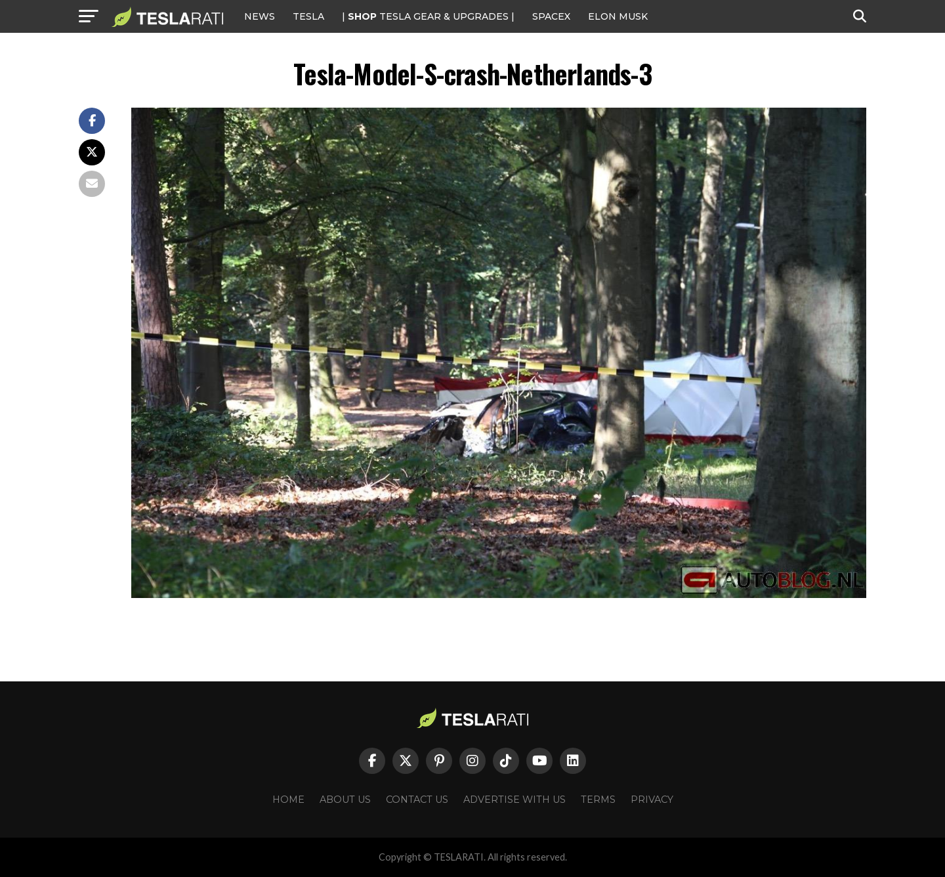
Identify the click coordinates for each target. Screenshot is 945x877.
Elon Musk (618, 16)
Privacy (652, 799)
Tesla (308, 16)
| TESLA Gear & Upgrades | (428, 16)
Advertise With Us (514, 799)
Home (288, 799)
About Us (345, 799)
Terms (598, 799)
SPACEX (551, 16)
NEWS (259, 16)
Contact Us (417, 799)
